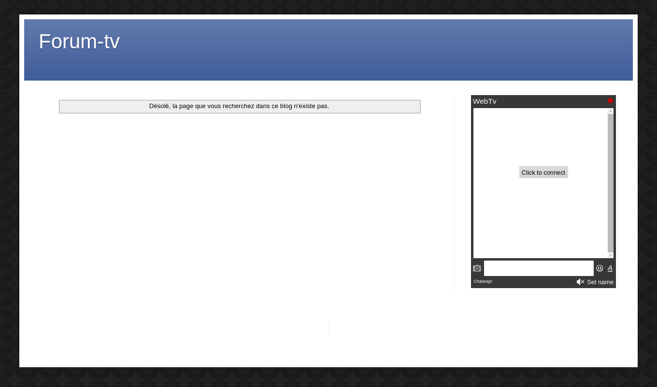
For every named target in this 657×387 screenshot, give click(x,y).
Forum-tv (79, 41)
